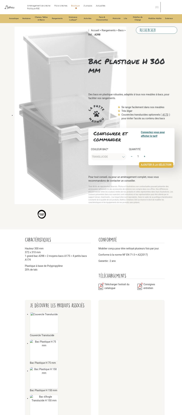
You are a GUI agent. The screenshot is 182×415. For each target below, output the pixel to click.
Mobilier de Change (27, 357)
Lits (18, 315)
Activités (21, 178)
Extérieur (21, 405)
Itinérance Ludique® (27, 162)
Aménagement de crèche (23, 8)
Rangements (23, 114)
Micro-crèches (17, 12)
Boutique (14, 15)
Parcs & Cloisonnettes (28, 245)
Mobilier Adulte (25, 379)
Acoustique (22, 18)
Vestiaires (21, 21)
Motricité (21, 274)
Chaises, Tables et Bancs (30, 66)
